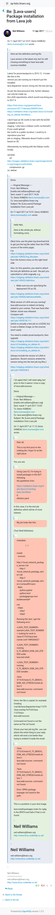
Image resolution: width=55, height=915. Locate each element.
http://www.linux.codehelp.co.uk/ (29, 835)
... (9, 49)
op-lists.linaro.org (20, 3)
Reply (9, 888)
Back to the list (10, 900)
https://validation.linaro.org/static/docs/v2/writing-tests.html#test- (30, 489)
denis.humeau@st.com (17, 44)
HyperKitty (27, 911)
